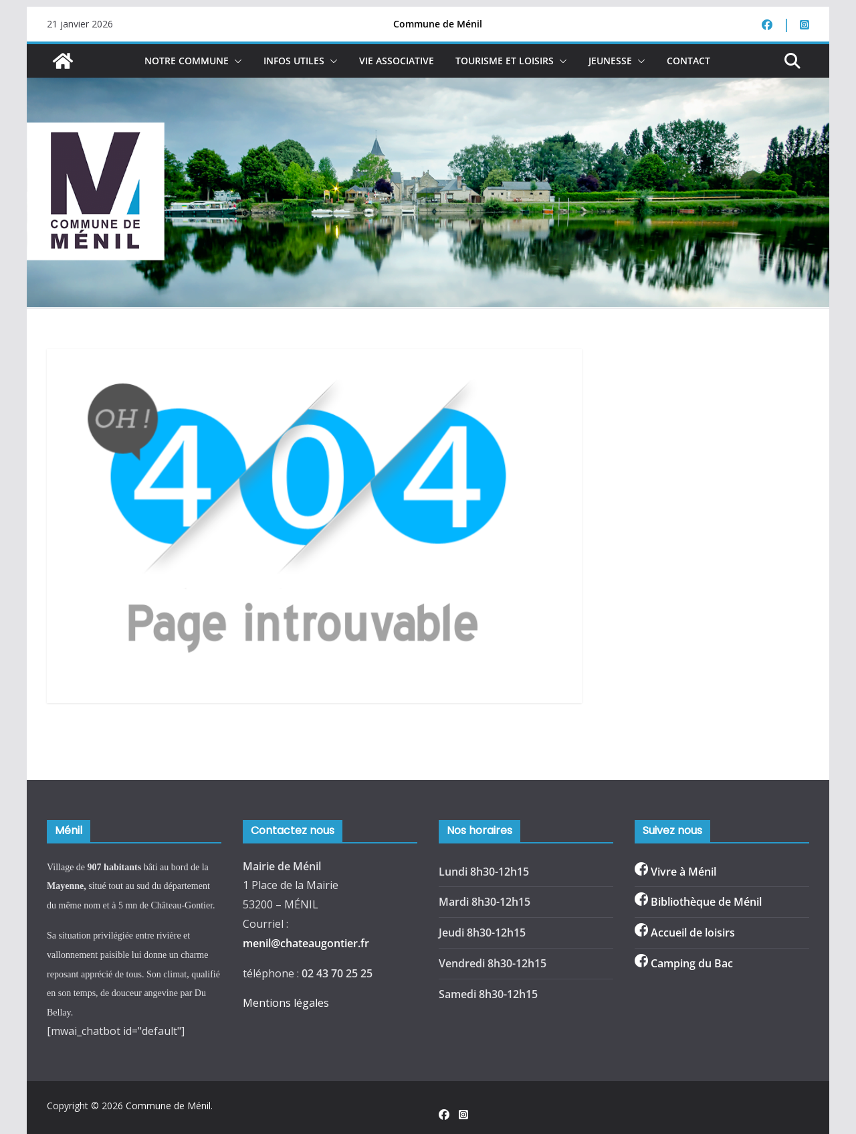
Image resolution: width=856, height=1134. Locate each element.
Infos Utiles (293, 60)
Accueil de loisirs (693, 932)
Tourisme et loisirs (504, 60)
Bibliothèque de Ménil (706, 901)
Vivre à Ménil (683, 871)
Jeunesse (610, 60)
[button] (235, 61)
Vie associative (396, 60)
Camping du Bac (692, 963)
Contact (688, 60)
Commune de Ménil (168, 1105)
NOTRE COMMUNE (186, 60)
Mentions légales (286, 1002)
